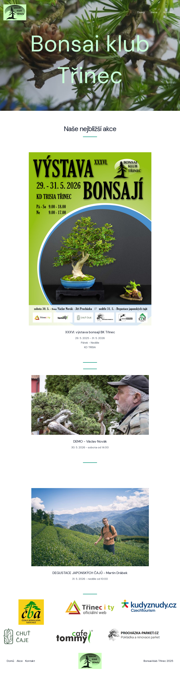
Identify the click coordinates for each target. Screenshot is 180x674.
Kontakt (169, 12)
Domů (143, 12)
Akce (156, 12)
